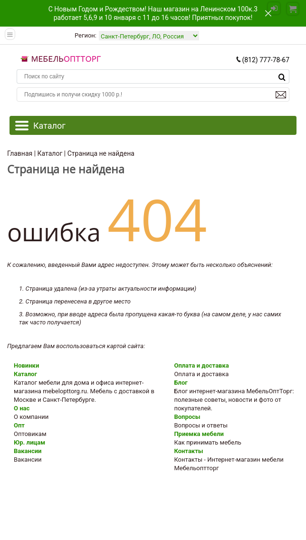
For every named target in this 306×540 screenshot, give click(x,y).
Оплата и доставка (201, 365)
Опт (19, 425)
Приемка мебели (198, 433)
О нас (21, 408)
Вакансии (27, 451)
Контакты (188, 451)
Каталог (25, 374)
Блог (180, 382)
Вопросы (187, 416)
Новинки (26, 365)
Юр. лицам (29, 442)
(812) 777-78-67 (262, 60)
